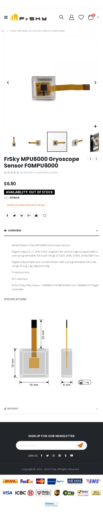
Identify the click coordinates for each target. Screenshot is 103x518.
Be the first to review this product (39, 172)
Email (36, 215)
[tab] (51, 230)
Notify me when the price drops (26, 205)
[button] (95, 126)
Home (3, 31)
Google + (29, 215)
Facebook (7, 215)
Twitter (14, 215)
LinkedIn (22, 215)
